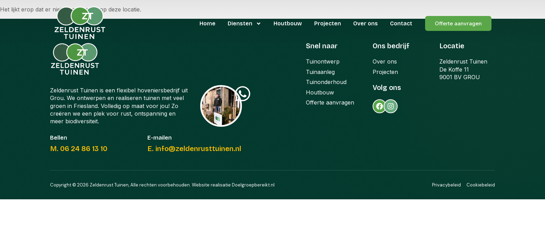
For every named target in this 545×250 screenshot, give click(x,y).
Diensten (244, 23)
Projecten (327, 23)
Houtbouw (288, 23)
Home (207, 23)
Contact (401, 23)
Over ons (365, 23)
